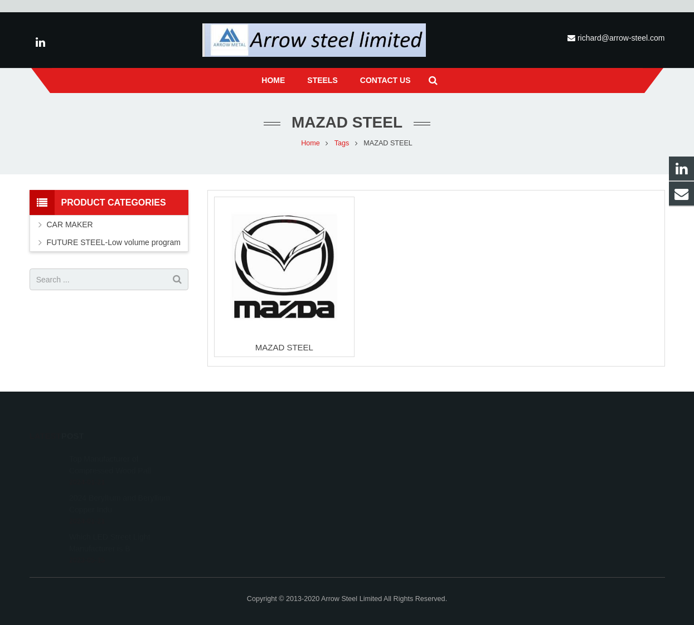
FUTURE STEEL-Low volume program (114, 242)
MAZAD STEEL (284, 347)
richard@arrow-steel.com (621, 37)
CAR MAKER (70, 224)
